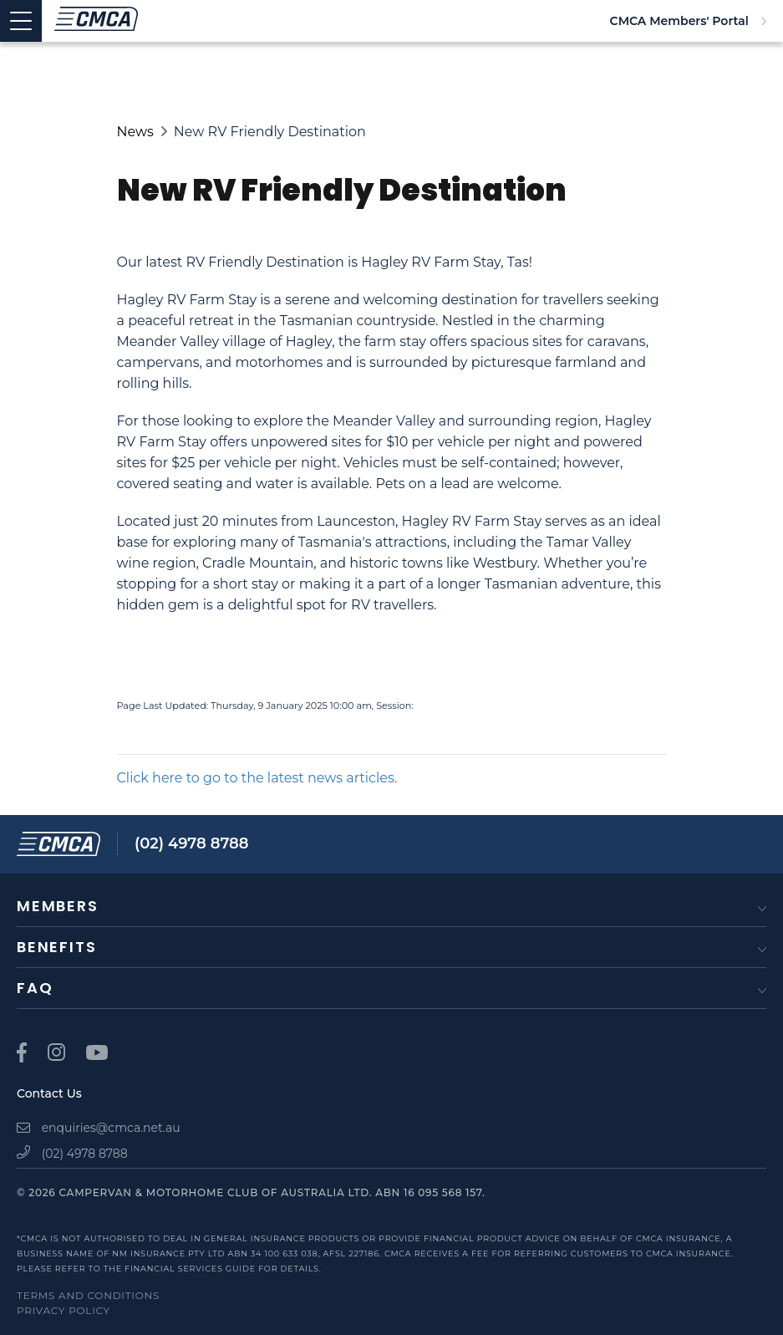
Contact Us (49, 1093)
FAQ (35, 987)
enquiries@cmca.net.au (98, 1127)
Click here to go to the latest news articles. (257, 778)
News (135, 132)
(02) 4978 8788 (192, 843)
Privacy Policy (63, 1310)
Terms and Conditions (88, 1295)
